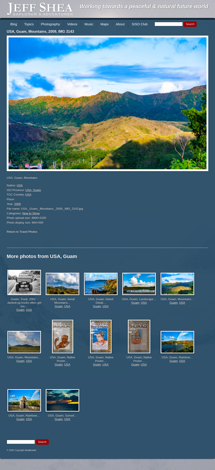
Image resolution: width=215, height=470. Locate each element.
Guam (20, 309)
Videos (72, 24)
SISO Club (140, 24)
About (120, 24)
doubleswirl (30, 450)
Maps (104, 24)
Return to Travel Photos (22, 231)
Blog (13, 24)
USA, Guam (33, 190)
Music (88, 24)
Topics (29, 24)
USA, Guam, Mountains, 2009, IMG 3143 (40, 31)
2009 (17, 204)
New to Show (31, 213)
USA (20, 185)
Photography (50, 24)
